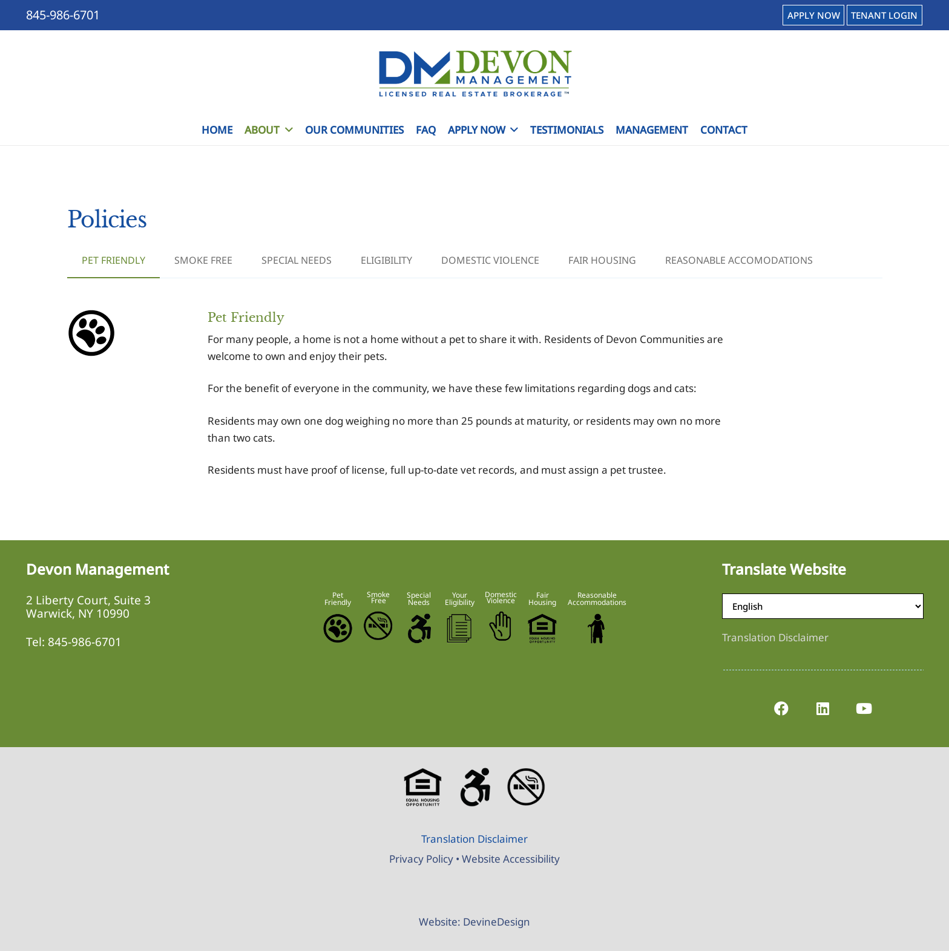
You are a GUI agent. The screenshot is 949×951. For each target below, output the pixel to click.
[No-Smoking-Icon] (378, 626)
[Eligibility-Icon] (459, 628)
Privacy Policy (421, 859)
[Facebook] (781, 708)
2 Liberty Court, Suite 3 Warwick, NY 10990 (88, 606)
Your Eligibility (460, 598)
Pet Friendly (337, 598)
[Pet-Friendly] (338, 628)
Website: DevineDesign (474, 922)
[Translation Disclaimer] (775, 637)
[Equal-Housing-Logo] (542, 628)
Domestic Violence (501, 597)
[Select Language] (823, 606)
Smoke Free (378, 597)
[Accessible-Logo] (419, 628)
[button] (286, 130)
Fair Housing (542, 598)
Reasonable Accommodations (597, 598)
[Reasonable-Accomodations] (597, 628)
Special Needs (419, 598)
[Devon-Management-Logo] (474, 73)
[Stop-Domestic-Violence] (501, 626)
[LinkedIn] (822, 708)
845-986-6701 (85, 642)
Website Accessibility (511, 859)
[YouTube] (864, 708)
